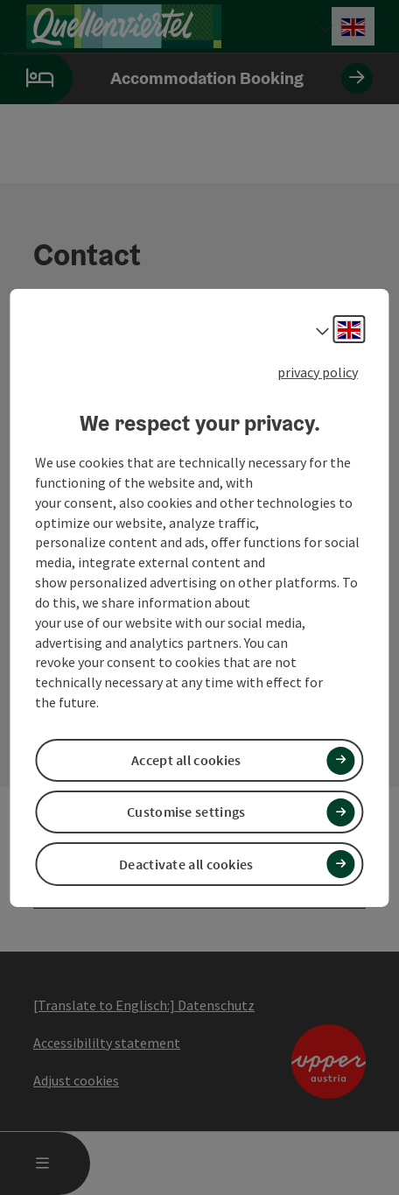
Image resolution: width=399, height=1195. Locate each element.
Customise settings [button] (186, 811)
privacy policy (317, 371)
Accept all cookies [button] (186, 760)
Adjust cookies (76, 1080)
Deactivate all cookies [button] (186, 864)
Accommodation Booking (186, 78)
